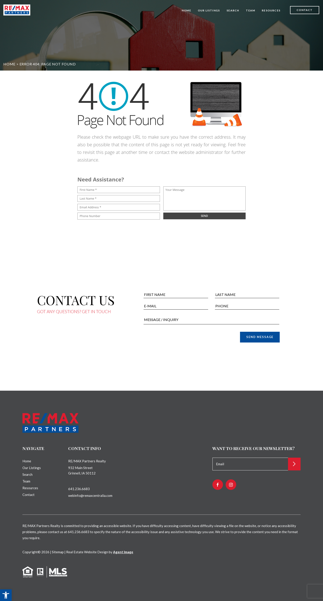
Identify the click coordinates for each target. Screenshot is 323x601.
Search (233, 10)
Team (250, 10)
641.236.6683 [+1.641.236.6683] (79, 489)
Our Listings (209, 10)
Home (186, 10)
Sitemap (58, 552)
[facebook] (217, 484)
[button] (6, 595)
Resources (271, 10)
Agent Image (123, 552)
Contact (304, 10)
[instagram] (231, 484)
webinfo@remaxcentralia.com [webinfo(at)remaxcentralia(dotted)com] (90, 495)
